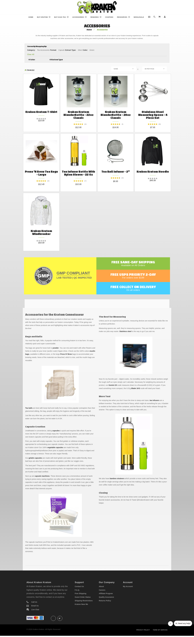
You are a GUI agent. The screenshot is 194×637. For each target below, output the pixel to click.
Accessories (79, 17)
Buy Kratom (43, 17)
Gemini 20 (113, 385)
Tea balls (29, 408)
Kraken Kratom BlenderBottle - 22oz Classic (78, 114)
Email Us (35, 606)
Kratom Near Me (81, 604)
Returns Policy (105, 601)
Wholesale (139, 17)
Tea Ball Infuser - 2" (115, 171)
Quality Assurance (106, 597)
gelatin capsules (35, 458)
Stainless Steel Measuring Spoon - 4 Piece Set (152, 114)
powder (56, 348)
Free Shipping (80, 593)
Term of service (160, 630)
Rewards (95, 17)
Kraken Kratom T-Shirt (41, 111)
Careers (102, 590)
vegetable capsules (55, 447)
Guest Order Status (83, 597)
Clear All (30, 54)
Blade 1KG (135, 388)
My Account (128, 586)
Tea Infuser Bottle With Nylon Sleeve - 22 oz (78, 173)
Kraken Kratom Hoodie (153, 171)
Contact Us (79, 586)
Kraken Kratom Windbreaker (41, 232)
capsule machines (42, 476)
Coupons (109, 17)
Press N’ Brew (66, 354)
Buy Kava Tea (61, 17)
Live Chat (35, 610)
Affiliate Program (106, 593)
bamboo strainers (117, 478)
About (101, 586)
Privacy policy (143, 630)
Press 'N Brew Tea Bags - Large (41, 173)
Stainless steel (125, 331)
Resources (123, 17)
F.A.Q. (77, 590)
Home (30, 17)
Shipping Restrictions (84, 601)
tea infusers (154, 400)
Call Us (34, 602)
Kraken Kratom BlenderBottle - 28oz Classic (116, 114)
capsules (56, 431)
